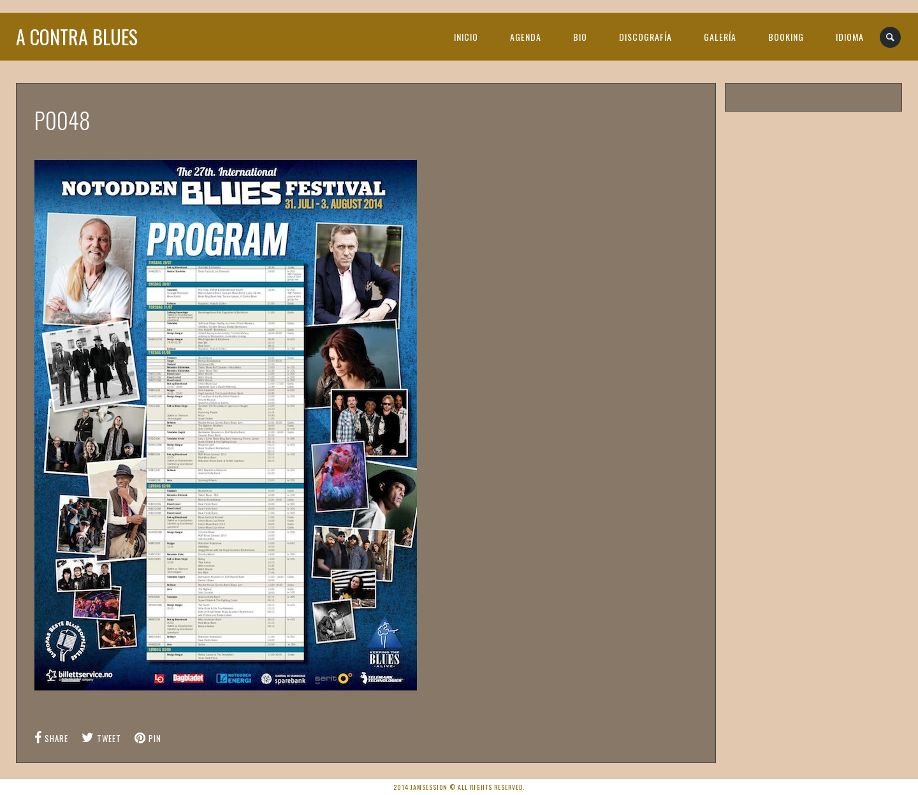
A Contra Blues (77, 36)
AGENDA (525, 36)
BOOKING (786, 36)
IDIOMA (850, 36)
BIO (580, 36)
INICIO (466, 36)
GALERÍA (720, 36)
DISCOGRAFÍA (645, 36)
